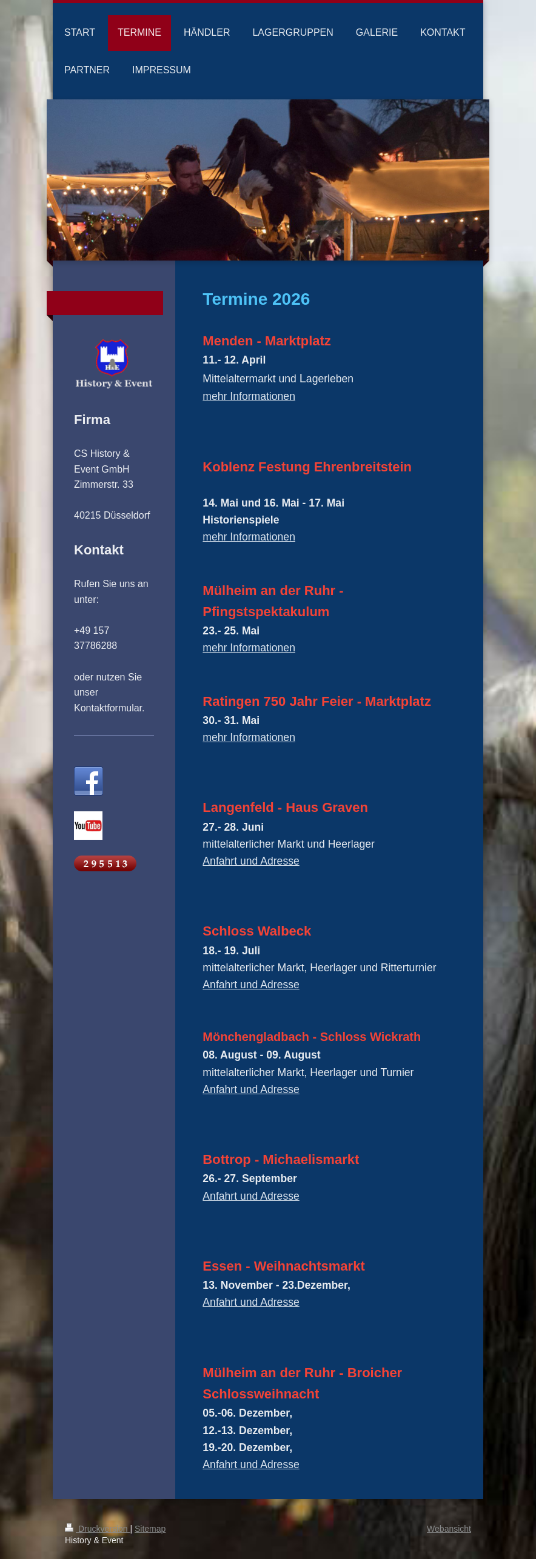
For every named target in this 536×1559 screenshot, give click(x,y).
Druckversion (97, 1529)
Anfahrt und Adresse (251, 861)
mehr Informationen (249, 396)
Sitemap (150, 1529)
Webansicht (449, 1529)
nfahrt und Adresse (255, 985)
